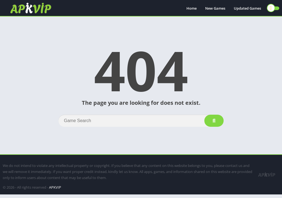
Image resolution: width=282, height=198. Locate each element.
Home (191, 8)
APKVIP (55, 187)
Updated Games (247, 8)
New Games (215, 8)
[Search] (141, 121)
